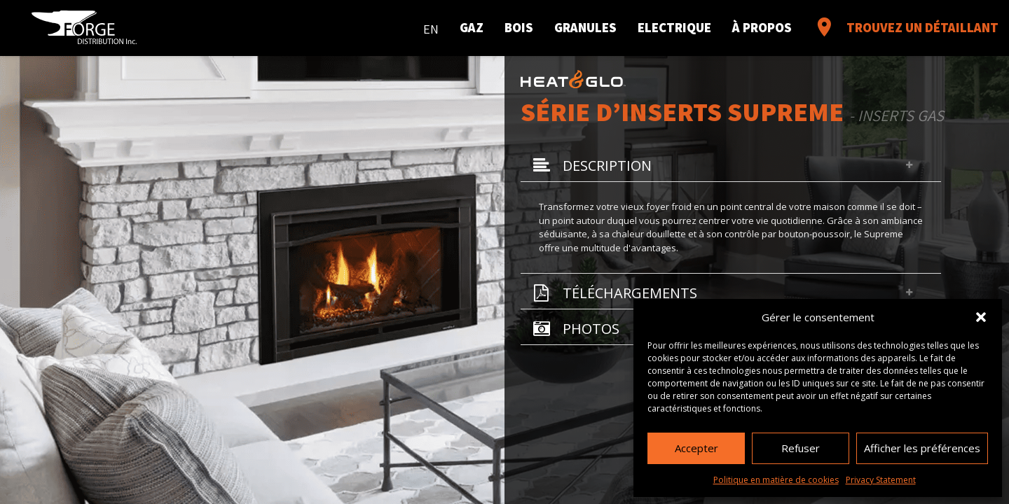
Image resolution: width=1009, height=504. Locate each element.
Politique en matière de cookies (776, 480)
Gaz (471, 27)
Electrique (674, 27)
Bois (518, 27)
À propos (762, 27)
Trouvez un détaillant (905, 27)
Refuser (800, 448)
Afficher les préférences (922, 448)
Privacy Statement (881, 480)
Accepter (696, 448)
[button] (981, 317)
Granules (585, 27)
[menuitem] (431, 26)
